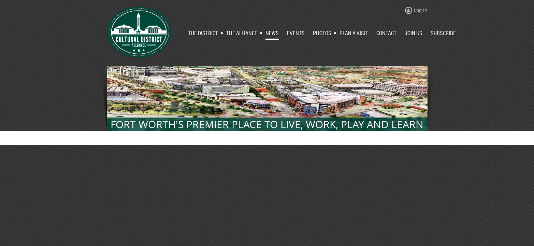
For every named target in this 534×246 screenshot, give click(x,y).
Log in (421, 10)
